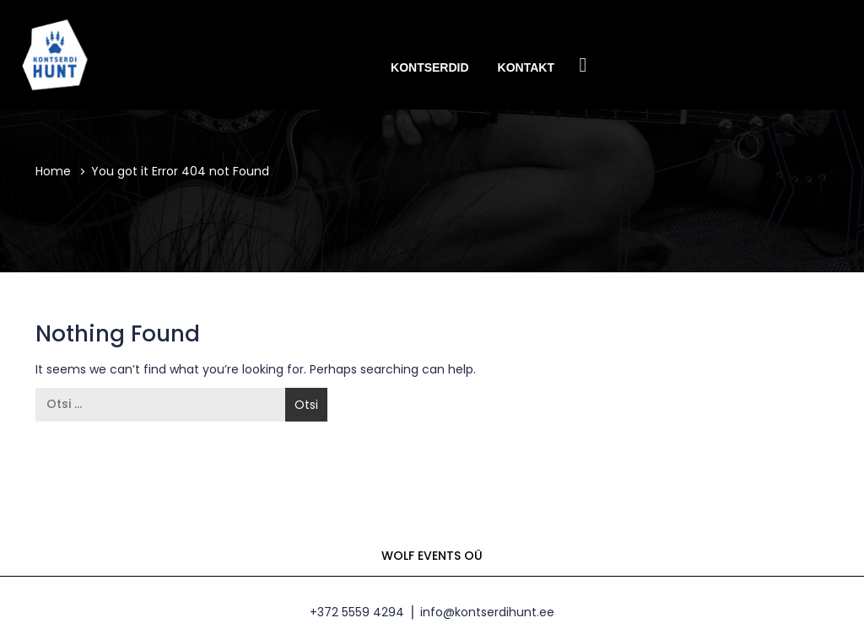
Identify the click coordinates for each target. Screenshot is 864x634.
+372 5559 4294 (357, 612)
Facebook (583, 66)
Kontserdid (430, 67)
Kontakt (526, 67)
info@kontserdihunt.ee (487, 612)
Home (53, 171)
